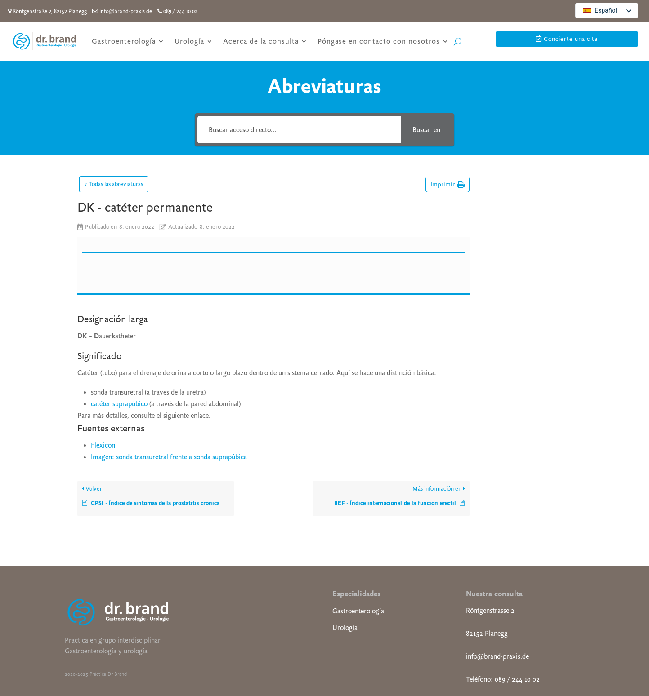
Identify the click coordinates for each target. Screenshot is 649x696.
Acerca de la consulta (261, 41)
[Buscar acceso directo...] (299, 129)
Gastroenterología (124, 41)
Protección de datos (406, 665)
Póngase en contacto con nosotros (379, 41)
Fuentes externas (516, 216)
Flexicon (103, 370)
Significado (508, 200)
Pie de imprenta (345, 665)
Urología (189, 41)
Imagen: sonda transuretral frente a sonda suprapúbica (169, 381)
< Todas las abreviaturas (113, 184)
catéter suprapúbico (119, 328)
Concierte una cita (571, 39)
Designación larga (517, 185)
